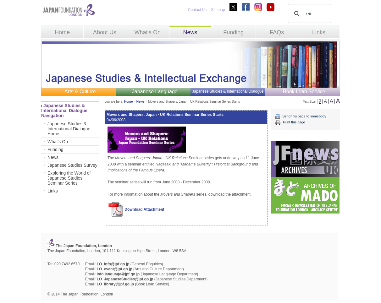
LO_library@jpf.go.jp (115, 284)
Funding (233, 32)
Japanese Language (155, 91)
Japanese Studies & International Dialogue (227, 91)
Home (62, 32)
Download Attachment (144, 209)
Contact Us (197, 10)
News (190, 32)
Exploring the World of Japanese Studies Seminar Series (69, 178)
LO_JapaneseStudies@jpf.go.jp (125, 279)
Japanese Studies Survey (72, 165)
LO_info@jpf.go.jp (113, 264)
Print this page (294, 122)
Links (318, 32)
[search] (309, 14)
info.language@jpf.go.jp (118, 274)
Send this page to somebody (304, 116)
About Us (104, 32)
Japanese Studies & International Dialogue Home (68, 128)
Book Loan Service (304, 91)
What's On (147, 32)
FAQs (277, 32)
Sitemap (218, 10)
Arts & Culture (80, 91)
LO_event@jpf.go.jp (114, 269)
